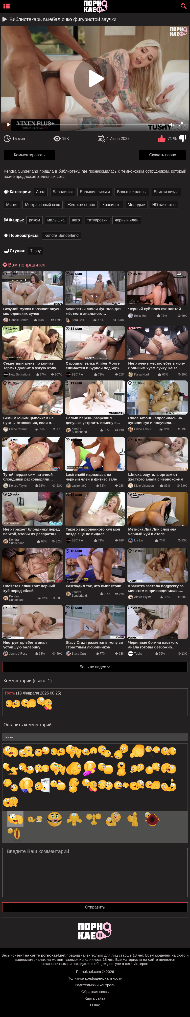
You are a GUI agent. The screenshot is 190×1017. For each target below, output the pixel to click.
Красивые (111, 205)
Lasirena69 (76, 485)
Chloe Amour (139, 429)
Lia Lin (135, 540)
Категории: (20, 192)
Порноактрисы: (24, 235)
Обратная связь (95, 992)
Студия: (17, 251)
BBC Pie (74, 374)
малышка (56, 220)
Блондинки (63, 192)
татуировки (97, 220)
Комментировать (29, 155)
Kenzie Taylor (15, 485)
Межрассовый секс (42, 205)
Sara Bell (75, 320)
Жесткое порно (81, 205)
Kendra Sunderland (62, 235)
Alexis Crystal (140, 597)
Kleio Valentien (141, 485)
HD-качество (164, 205)
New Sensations (17, 374)
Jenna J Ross (15, 653)
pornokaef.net (53, 955)
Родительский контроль (95, 985)
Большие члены (131, 192)
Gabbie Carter (15, 320)
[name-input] (95, 737)
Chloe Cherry (15, 429)
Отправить (95, 907)
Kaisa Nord (138, 374)
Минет (12, 205)
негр (76, 220)
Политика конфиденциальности (95, 978)
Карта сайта (95, 998)
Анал (41, 192)
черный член (126, 220)
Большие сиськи (95, 192)
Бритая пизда (166, 192)
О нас (95, 1005)
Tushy (35, 251)
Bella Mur (137, 315)
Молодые (136, 205)
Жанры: (16, 220)
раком (34, 220)
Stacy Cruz (76, 653)
